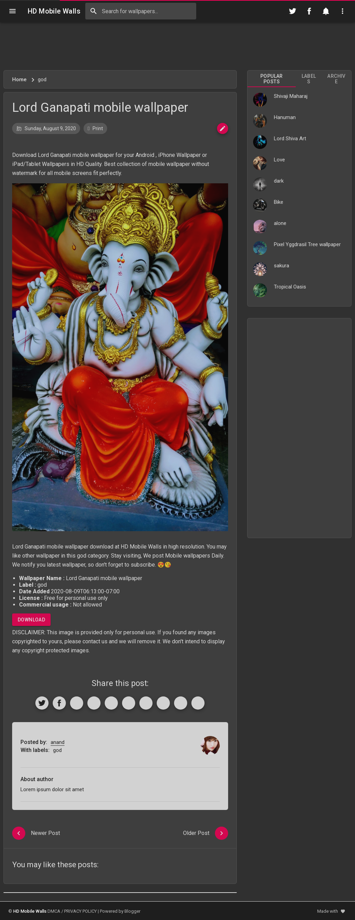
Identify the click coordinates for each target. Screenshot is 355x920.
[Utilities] (342, 11)
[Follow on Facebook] (309, 11)
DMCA (53, 911)
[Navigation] (12, 11)
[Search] (94, 11)
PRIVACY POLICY (80, 911)
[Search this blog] (140, 11)
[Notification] (326, 11)
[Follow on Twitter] (292, 11)
